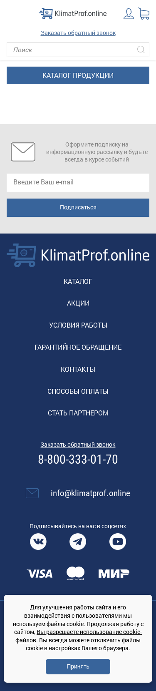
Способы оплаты (78, 391)
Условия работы (78, 325)
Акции (78, 302)
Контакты (78, 369)
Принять (78, 666)
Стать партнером (78, 412)
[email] (78, 183)
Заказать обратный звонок (78, 33)
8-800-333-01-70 (78, 459)
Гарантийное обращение (78, 347)
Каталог (78, 281)
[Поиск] (78, 49)
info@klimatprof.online (90, 493)
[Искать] (141, 49)
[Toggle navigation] (13, 13)
